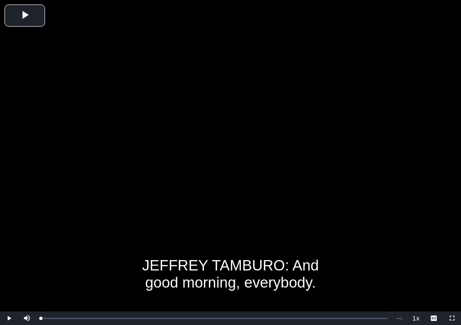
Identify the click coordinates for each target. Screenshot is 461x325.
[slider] (214, 318)
